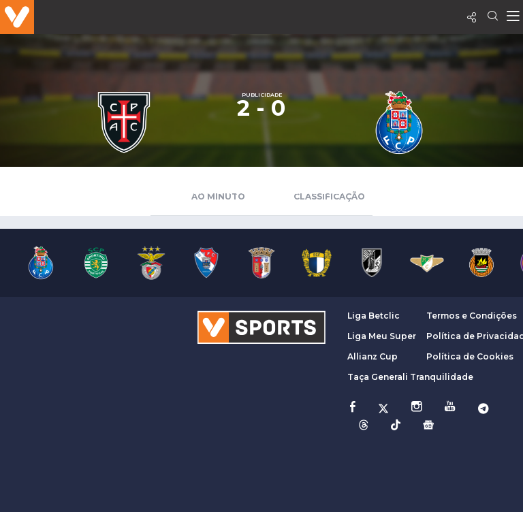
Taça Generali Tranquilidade (410, 377)
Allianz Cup (372, 356)
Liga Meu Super (381, 336)
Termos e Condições (471, 315)
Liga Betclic (373, 315)
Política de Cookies (469, 356)
